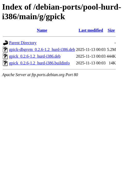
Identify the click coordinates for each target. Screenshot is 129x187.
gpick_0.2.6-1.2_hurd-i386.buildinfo (39, 63)
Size (111, 30)
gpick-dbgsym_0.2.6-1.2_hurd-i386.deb (42, 49)
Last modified (91, 30)
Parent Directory (22, 43)
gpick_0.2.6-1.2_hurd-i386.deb (34, 56)
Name (42, 30)
